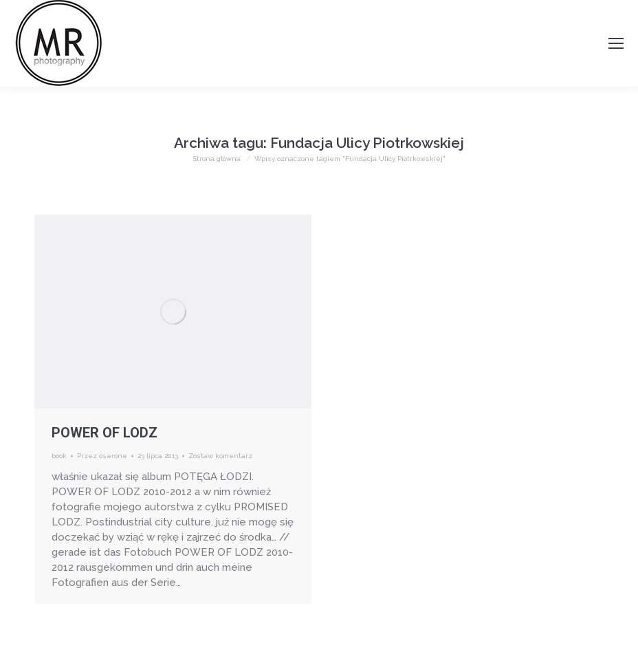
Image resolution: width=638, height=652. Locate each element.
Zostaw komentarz (220, 455)
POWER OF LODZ (104, 432)
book (59, 455)
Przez (102, 455)
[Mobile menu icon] (616, 43)
